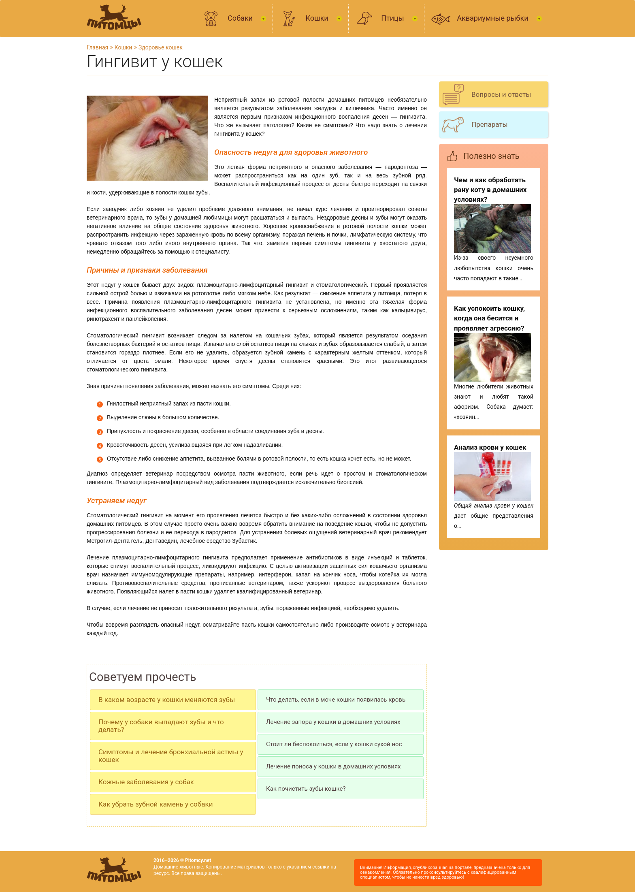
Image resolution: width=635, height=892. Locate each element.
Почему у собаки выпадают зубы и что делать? (161, 726)
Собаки (241, 18)
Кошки (317, 18)
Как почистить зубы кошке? (306, 788)
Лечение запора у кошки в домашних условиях (333, 722)
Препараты (489, 124)
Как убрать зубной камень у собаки (155, 804)
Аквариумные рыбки (493, 18)
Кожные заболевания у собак (146, 782)
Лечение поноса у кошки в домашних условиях (333, 766)
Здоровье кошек (161, 47)
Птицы (393, 18)
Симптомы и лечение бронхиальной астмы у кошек (170, 756)
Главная (97, 47)
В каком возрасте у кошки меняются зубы (166, 700)
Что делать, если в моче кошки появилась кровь (335, 699)
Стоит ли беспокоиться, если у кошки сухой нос (334, 744)
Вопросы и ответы (501, 94)
